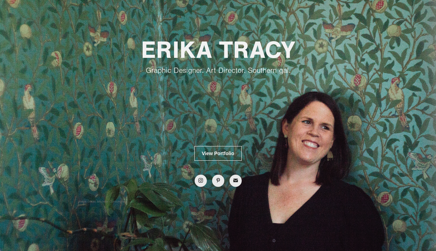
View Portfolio (218, 153)
